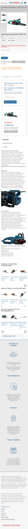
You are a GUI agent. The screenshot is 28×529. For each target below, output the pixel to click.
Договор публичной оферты (8, 519)
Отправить (4, 57)
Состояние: (11, 38)
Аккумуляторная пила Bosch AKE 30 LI (6, 324)
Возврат (3, 509)
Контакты (3, 513)
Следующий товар (17, 76)
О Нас (2, 511)
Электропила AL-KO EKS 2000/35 (5, 278)
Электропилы (13, 7)
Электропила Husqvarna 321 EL (5, 301)
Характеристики (7, 143)
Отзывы (5, 147)
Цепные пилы (6, 7)
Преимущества (9, 336)
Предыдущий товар (6, 76)
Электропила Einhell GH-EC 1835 (14, 301)
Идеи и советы (4, 517)
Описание (6, 139)
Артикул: (4, 38)
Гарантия (3, 515)
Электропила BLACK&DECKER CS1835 (23, 278)
